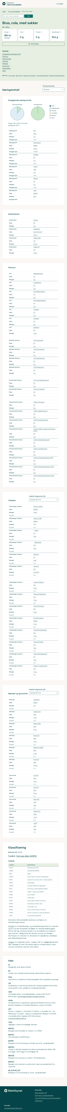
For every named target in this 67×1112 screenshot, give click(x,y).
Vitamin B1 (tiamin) (39, 582)
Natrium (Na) (37, 723)
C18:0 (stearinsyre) (39, 367)
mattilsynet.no (39, 1101)
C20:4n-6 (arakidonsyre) (40, 449)
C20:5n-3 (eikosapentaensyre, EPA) (43, 458)
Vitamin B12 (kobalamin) (40, 654)
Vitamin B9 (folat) (38, 642)
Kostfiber (36, 154)
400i (35, 169)
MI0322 (36, 521)
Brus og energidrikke (14, 11)
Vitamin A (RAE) (38, 506)
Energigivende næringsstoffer (11, 54)
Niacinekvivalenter (39, 618)
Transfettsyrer (37, 282)
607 (35, 545)
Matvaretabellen (14, 5)
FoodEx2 (11, 926)
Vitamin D (36, 554)
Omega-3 (36, 309)
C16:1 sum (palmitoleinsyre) (41, 380)
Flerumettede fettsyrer (40, 300)
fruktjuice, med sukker (29, 75)
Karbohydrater (6, 59)
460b (35, 814)
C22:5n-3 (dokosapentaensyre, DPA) (44, 466)
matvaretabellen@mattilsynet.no (13, 1108)
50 (34, 157)
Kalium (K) (36, 735)
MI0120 (36, 702)
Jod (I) (35, 823)
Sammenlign (33, 44)
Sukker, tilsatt (37, 238)
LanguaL (11, 942)
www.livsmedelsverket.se (17, 1018)
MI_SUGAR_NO (38, 232)
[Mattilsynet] (13, 1090)
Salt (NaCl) (37, 699)
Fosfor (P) (36, 759)
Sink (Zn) (36, 787)
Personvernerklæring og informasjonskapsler (47, 1098)
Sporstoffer (6, 66)
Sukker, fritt (36, 247)
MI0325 (36, 509)
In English (59, 4)
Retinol (36, 530)
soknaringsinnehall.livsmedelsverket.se (31, 997)
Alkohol (36, 178)
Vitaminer (5, 61)
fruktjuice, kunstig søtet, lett (56, 75)
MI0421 (36, 621)
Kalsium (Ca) (37, 711)
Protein (36, 166)
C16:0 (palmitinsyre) (39, 358)
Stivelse (36, 220)
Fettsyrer (5, 56)
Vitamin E (36, 566)
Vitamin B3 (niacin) (39, 606)
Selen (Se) (36, 799)
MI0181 (35, 145)
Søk (28, 16)
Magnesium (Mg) (38, 747)
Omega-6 (36, 318)
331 (34, 241)
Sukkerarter (37, 229)
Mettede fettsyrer (38, 273)
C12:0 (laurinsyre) (38, 340)
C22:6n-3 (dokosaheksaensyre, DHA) (44, 475)
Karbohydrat (37, 142)
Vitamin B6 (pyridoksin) (40, 630)
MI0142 (36, 193)
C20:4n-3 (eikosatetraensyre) (42, 440)
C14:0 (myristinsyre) (39, 349)
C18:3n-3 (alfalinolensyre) (40, 411)
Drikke (4, 11)
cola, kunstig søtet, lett (42, 75)
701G (35, 802)
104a (35, 133)
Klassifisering (6, 68)
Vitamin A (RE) (38, 518)
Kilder (4, 71)
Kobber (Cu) (37, 811)
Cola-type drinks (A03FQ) (26, 856)
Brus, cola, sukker (27, 11)
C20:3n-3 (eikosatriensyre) (41, 420)
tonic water (12, 75)
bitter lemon (19, 75)
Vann (35, 190)
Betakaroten (38, 542)
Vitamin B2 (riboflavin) (40, 594)
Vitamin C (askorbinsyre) (40, 666)
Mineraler (5, 63)
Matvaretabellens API (41, 1093)
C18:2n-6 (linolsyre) (39, 402)
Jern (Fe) (36, 775)
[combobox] (12, 16)
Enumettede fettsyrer (39, 291)
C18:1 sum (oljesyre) (39, 389)
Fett (35, 130)
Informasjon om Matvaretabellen (44, 1095)
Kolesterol (36, 327)
